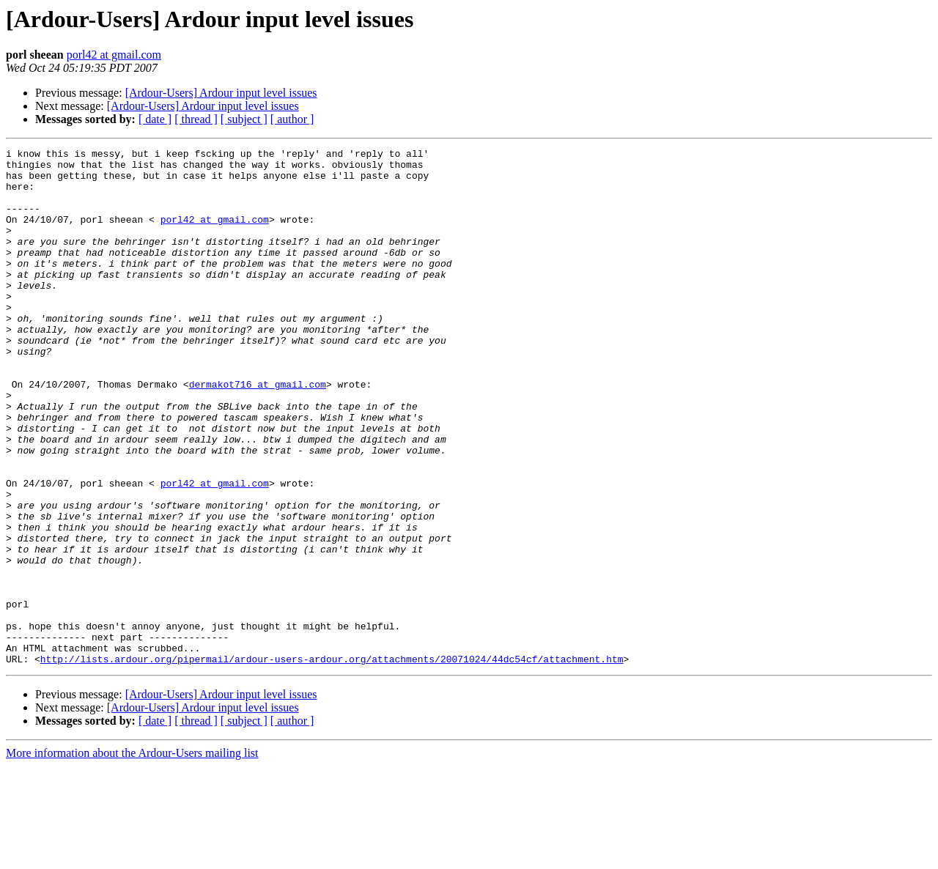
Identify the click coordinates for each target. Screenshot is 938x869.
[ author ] (292, 119)
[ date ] (155, 119)
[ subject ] (244, 119)
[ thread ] (196, 119)
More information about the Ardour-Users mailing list (132, 856)
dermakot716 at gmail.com (257, 432)
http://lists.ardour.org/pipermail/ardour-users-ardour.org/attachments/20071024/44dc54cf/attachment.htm (332, 762)
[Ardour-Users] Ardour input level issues (221, 92)
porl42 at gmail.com (114, 54)
